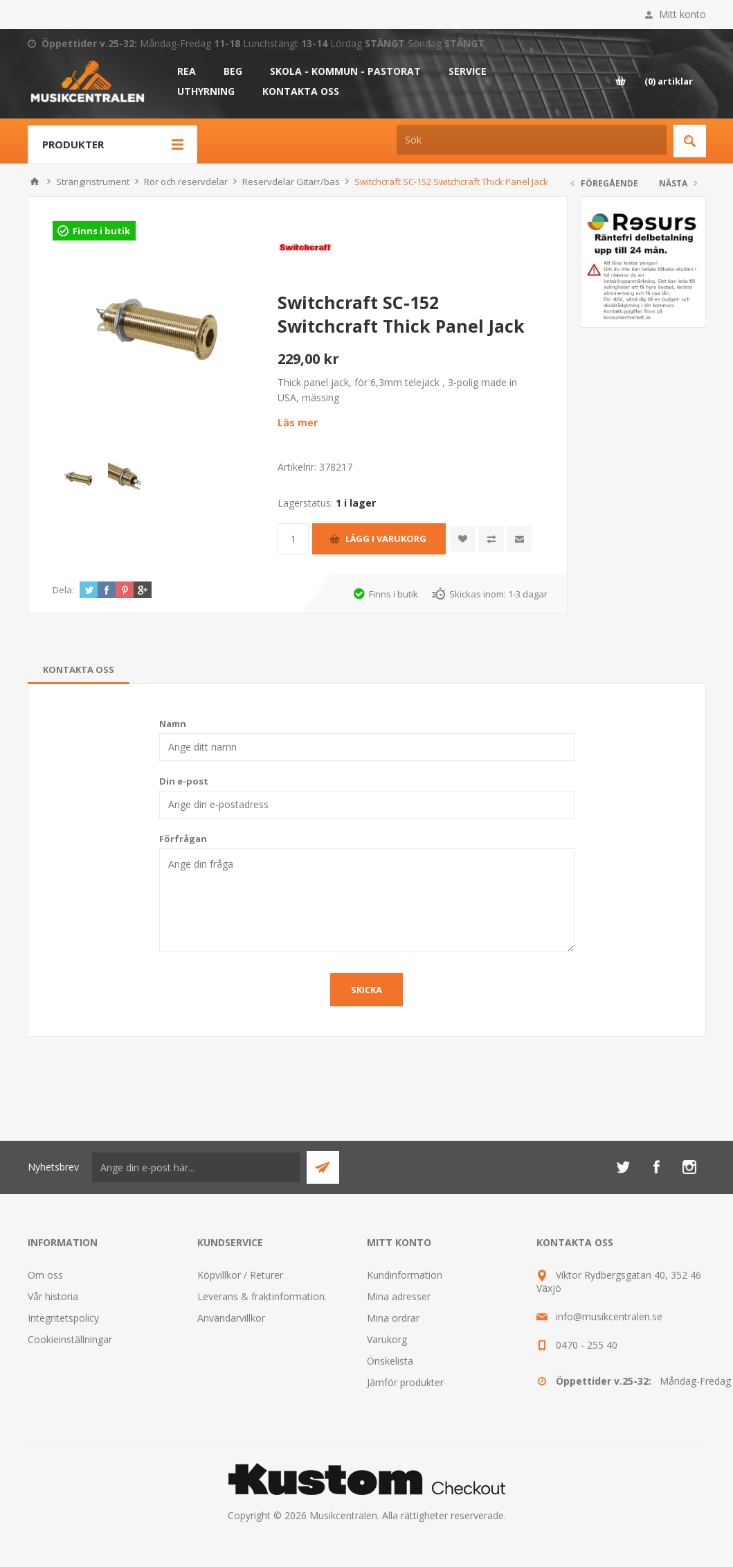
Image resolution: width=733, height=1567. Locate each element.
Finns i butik (101, 231)
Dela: (63, 590)
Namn (172, 723)
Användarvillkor (231, 1317)
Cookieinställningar (70, 1339)
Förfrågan (183, 838)
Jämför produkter (405, 1382)
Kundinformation (404, 1274)
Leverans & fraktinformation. (262, 1296)
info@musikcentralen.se (609, 1316)
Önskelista (390, 1360)
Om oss (45, 1274)
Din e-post (183, 781)
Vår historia (53, 1296)
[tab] (78, 669)
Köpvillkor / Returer (240, 1274)
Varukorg (387, 1339)
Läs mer (298, 422)
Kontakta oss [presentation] (78, 669)
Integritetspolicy (63, 1317)
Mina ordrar (393, 1317)
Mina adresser (399, 1296)
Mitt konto (682, 14)
